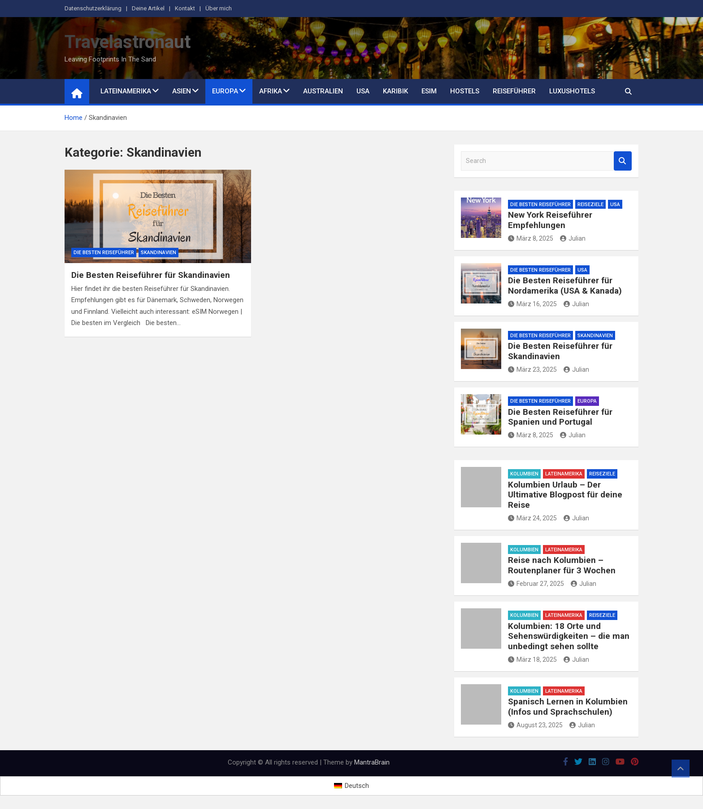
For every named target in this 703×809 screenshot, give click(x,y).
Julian (573, 238)
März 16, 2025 (532, 304)
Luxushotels (572, 91)
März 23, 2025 (532, 369)
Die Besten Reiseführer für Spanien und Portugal (560, 417)
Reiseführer (514, 91)
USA (362, 91)
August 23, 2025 (535, 725)
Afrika (270, 91)
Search (623, 161)
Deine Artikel (148, 8)
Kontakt (185, 8)
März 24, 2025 (532, 518)
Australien (323, 91)
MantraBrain (372, 762)
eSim (429, 91)
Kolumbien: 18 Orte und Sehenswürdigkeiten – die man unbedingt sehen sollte (568, 636)
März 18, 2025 (532, 659)
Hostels (464, 91)
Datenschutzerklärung (93, 8)
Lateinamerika (125, 91)
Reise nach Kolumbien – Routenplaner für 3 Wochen (562, 565)
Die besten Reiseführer (104, 252)
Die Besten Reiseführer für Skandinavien (150, 275)
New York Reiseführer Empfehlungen (550, 220)
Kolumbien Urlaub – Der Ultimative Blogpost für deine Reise (565, 494)
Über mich (218, 8)
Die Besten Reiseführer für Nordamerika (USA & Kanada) (565, 285)
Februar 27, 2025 (536, 583)
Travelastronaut (128, 42)
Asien (181, 91)
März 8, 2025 (530, 238)
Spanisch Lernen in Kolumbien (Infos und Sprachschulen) (568, 706)
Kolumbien (524, 474)
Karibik (395, 91)
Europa (225, 91)
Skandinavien (158, 252)
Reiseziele (590, 204)
